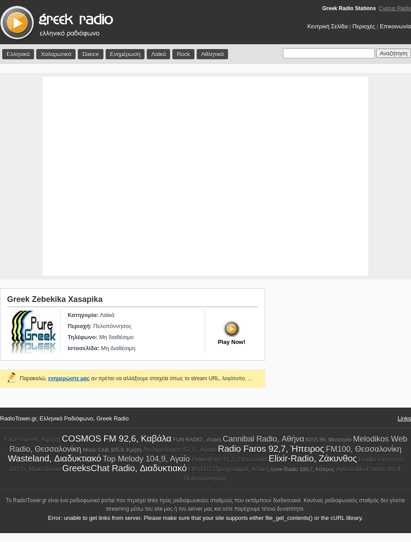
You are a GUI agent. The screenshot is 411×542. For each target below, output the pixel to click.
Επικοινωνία (395, 26)
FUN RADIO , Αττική (197, 440)
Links (404, 418)
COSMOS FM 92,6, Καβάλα (116, 438)
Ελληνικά (18, 54)
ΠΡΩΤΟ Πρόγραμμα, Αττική (229, 469)
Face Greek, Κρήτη (32, 439)
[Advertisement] (97, 176)
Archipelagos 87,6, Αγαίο (179, 449)
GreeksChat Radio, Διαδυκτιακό (124, 468)
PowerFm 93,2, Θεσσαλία (229, 459)
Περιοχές (364, 26)
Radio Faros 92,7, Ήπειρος (271, 449)
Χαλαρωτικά (56, 54)
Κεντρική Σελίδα (327, 26)
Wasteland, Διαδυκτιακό (54, 458)
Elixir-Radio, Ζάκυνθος (313, 458)
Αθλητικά (212, 54)
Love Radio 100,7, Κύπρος (303, 469)
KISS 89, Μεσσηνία (328, 440)
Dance (90, 54)
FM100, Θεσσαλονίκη (363, 449)
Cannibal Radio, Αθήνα (263, 439)
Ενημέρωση (125, 54)
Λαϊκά (158, 54)
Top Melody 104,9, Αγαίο (146, 458)
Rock (183, 54)
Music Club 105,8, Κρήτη (112, 450)
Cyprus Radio (395, 8)
